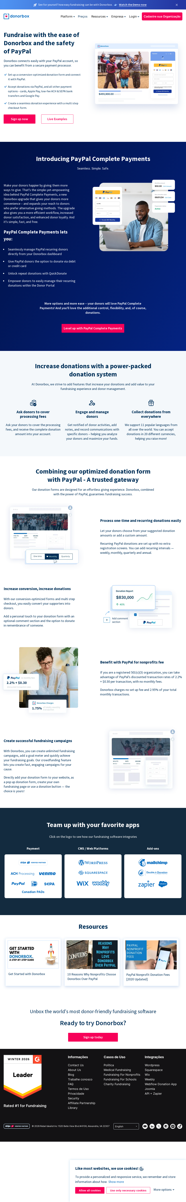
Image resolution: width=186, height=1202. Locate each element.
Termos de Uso (78, 1089)
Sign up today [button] (93, 1037)
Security (73, 1098)
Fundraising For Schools (120, 1079)
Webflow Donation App (161, 1084)
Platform (66, 16)
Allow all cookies (90, 1190)
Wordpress (152, 1065)
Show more (116, 1182)
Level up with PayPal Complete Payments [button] (93, 328)
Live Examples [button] (57, 119)
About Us (74, 1070)
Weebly (150, 1079)
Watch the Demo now (133, 4)
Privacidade (76, 1093)
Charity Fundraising (117, 1084)
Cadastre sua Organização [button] (162, 16)
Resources (98, 16)
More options (162, 1189)
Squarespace (154, 1070)
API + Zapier (153, 1093)
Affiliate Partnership (81, 1103)
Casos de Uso (114, 1057)
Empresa (117, 16)
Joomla (150, 1089)
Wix (147, 1074)
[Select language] (126, 1126)
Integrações (154, 1057)
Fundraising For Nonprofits (122, 1074)
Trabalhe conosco (80, 1079)
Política (109, 1065)
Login (133, 16)
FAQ (70, 1084)
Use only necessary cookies (128, 1190)
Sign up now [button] (19, 119)
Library (73, 1108)
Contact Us (76, 1065)
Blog (71, 1074)
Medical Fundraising (117, 1070)
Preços (82, 16)
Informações (78, 1057)
